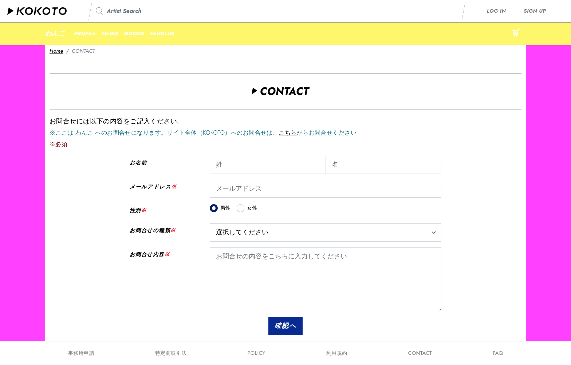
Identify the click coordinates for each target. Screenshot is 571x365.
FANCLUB (162, 33)
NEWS (110, 33)
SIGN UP (535, 11)
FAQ (498, 353)
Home (56, 51)
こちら (287, 132)
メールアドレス (150, 186)
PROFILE (85, 33)
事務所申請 (81, 353)
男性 (225, 207)
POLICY (256, 353)
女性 (252, 207)
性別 (135, 210)
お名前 (138, 162)
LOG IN (496, 11)
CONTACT (420, 353)
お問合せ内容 (147, 254)
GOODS (134, 33)
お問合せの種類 (150, 230)
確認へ (285, 325)
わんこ (55, 33)
